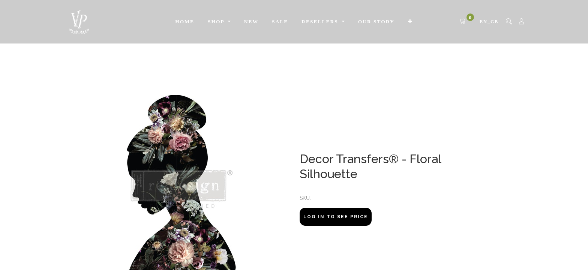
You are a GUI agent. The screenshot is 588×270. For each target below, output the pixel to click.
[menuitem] (184, 22)
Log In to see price (335, 216)
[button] (410, 22)
